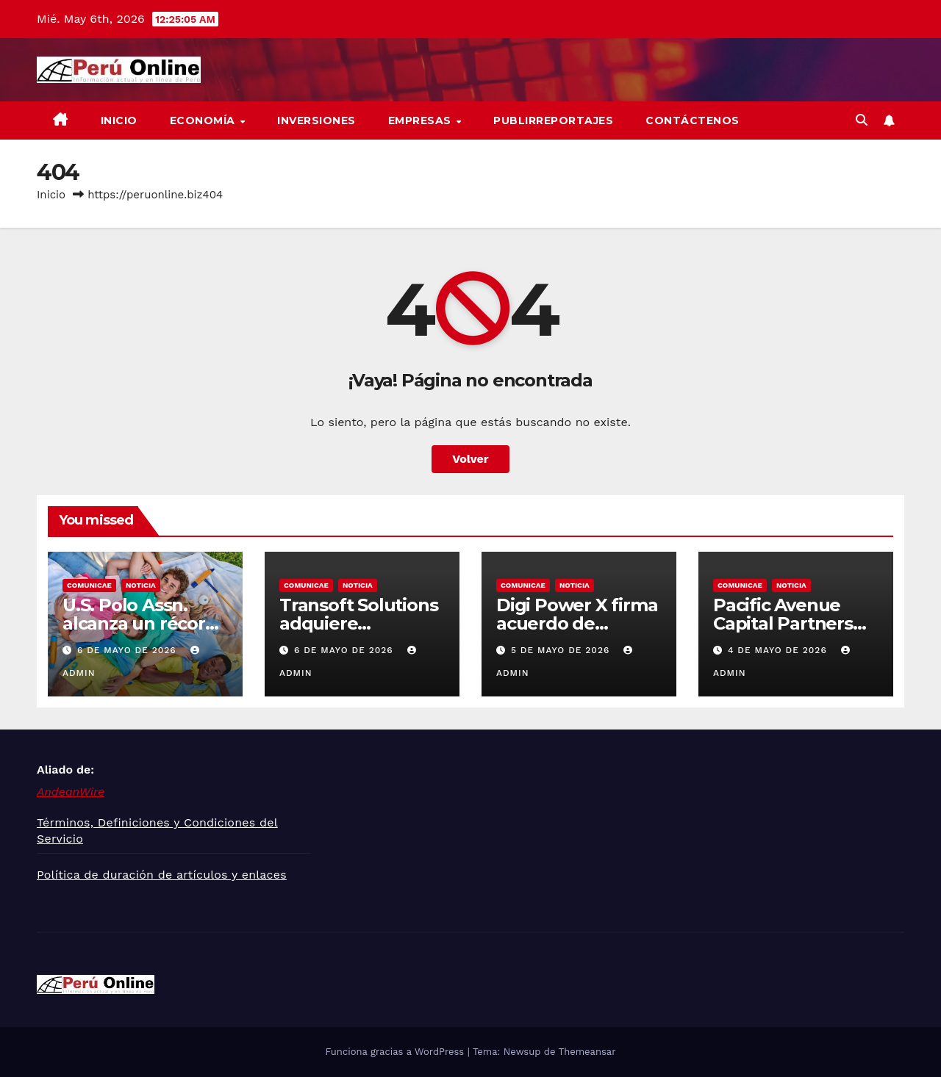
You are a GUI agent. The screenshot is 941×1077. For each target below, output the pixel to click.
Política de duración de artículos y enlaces (162, 875)
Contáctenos (692, 120)
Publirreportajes (553, 120)
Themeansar (587, 1051)
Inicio (119, 120)
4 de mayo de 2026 (779, 650)
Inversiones (316, 120)
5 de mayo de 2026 (562, 650)
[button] (861, 120)
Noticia (141, 585)
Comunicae (89, 585)
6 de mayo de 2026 (128, 650)
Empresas (421, 120)
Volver (470, 459)
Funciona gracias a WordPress (396, 1051)
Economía (204, 120)
